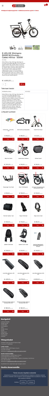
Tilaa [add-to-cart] (22, 84)
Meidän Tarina (4, 329)
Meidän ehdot (4, 333)
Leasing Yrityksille (5, 321)
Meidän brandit (4, 323)
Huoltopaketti (4, 326)
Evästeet (3, 336)
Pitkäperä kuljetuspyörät (9, 10)
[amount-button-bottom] (5, 85)
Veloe (37, 10)
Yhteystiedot (4, 335)
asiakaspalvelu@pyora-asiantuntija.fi (16, 361)
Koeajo (2, 330)
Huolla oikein (4, 324)
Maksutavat (4, 332)
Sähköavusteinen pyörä (26, 10)
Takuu (2, 327)
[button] (37, 28)
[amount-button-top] (5, 83)
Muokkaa (16, 382)
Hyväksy (23, 382)
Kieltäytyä (31, 382)
